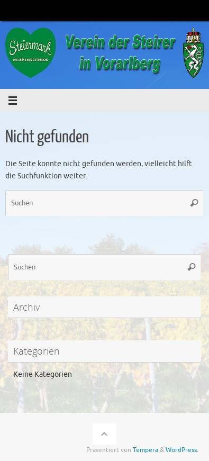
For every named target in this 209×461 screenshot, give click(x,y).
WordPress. (182, 450)
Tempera (145, 450)
